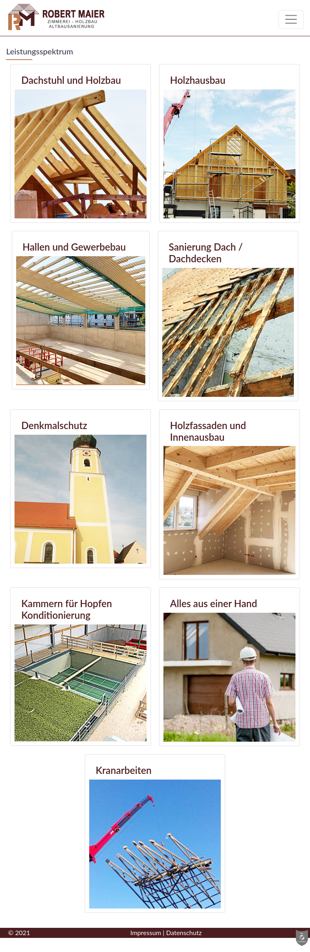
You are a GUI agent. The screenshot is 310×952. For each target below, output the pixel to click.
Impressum (145, 932)
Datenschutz (183, 932)
